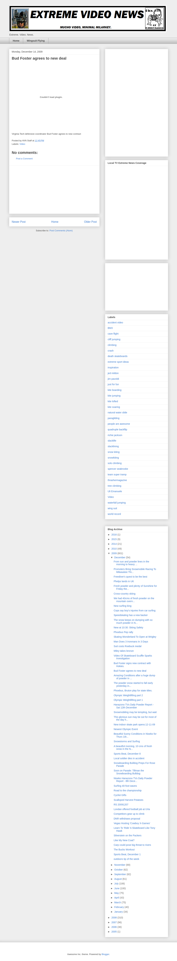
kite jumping (114, 395)
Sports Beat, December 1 (127, 854)
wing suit (112, 508)
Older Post (90, 221)
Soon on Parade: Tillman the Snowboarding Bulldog (129, 772)
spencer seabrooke (118, 468)
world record (114, 514)
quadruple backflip (117, 429)
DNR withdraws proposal (127, 818)
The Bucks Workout (124, 849)
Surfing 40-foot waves (125, 785)
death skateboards (117, 356)
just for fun (113, 384)
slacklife (112, 440)
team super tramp (117, 474)
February (119, 907)
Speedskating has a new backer (131, 615)
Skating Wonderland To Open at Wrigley (135, 636)
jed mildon (113, 373)
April (117, 897)
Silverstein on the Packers (127, 835)
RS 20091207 (121, 804)
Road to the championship (128, 790)
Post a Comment (24, 158)
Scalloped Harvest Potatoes (128, 800)
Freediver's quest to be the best (130, 576)
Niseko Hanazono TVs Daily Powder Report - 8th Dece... (133, 780)
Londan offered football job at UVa (132, 809)
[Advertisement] (54, 189)
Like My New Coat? (124, 840)
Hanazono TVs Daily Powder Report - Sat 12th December (134, 706)
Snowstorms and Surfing (127, 741)
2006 (114, 927)
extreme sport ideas (118, 361)
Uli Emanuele (115, 491)
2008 (114, 917)
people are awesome (119, 423)
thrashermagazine (117, 480)
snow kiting (114, 452)
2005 (114, 931)
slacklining (113, 446)
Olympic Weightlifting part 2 (128, 695)
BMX (110, 328)
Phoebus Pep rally (123, 632)
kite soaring (114, 407)
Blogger (105, 954)
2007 (114, 922)
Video (22, 144)
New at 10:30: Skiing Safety (128, 627)
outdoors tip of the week (126, 859)
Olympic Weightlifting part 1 (128, 700)
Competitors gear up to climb (129, 813)
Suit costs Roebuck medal (127, 646)
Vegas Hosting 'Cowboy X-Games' (132, 823)
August (118, 879)
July (116, 883)
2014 (114, 543)
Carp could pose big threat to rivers (132, 845)
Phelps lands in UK (124, 581)
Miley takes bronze (124, 650)
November (120, 864)
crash (111, 350)
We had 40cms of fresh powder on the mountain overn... (134, 600)
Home (16, 40)
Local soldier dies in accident (129, 758)
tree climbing (114, 485)
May (116, 893)
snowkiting (113, 457)
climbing (112, 345)
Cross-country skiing (124, 593)
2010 (114, 548)
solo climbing (115, 463)
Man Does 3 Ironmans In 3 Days (131, 641)
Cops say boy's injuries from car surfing (134, 610)
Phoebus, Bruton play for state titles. (133, 690)
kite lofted (113, 401)
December (120, 557)
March (118, 902)
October (119, 869)
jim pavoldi (113, 378)
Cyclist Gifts (120, 795)
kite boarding (114, 390)
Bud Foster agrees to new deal (130, 670)
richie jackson (115, 435)
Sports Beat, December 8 (127, 753)
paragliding (114, 418)
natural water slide (117, 412)
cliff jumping (114, 339)
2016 (114, 534)
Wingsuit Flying (36, 40)
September (120, 874)
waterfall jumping (117, 502)
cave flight (113, 333)
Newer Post (19, 221)
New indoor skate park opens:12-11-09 (134, 724)
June (117, 888)
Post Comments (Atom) (61, 230)
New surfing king (122, 605)
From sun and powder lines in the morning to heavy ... (131, 563)
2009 (114, 553)
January (119, 911)
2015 (114, 539)
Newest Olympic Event (126, 729)
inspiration (113, 367)
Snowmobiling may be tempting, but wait (135, 712)
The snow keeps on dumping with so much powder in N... (133, 621)
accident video (115, 322)
